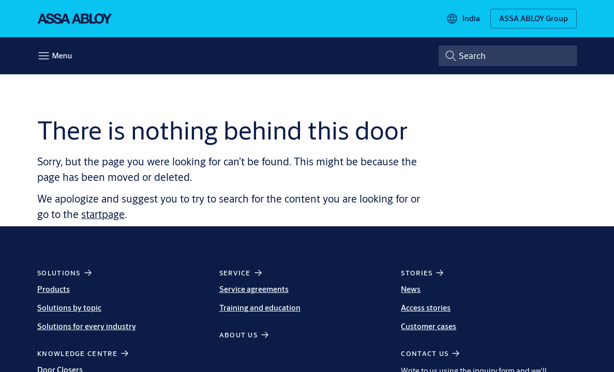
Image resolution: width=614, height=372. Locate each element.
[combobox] (507, 55)
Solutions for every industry (86, 326)
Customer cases (428, 326)
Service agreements (254, 289)
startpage (103, 214)
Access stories (426, 308)
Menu (62, 55)
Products (53, 289)
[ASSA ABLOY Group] (533, 18)
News (411, 289)
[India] (463, 18)
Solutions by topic (69, 308)
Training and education (260, 308)
